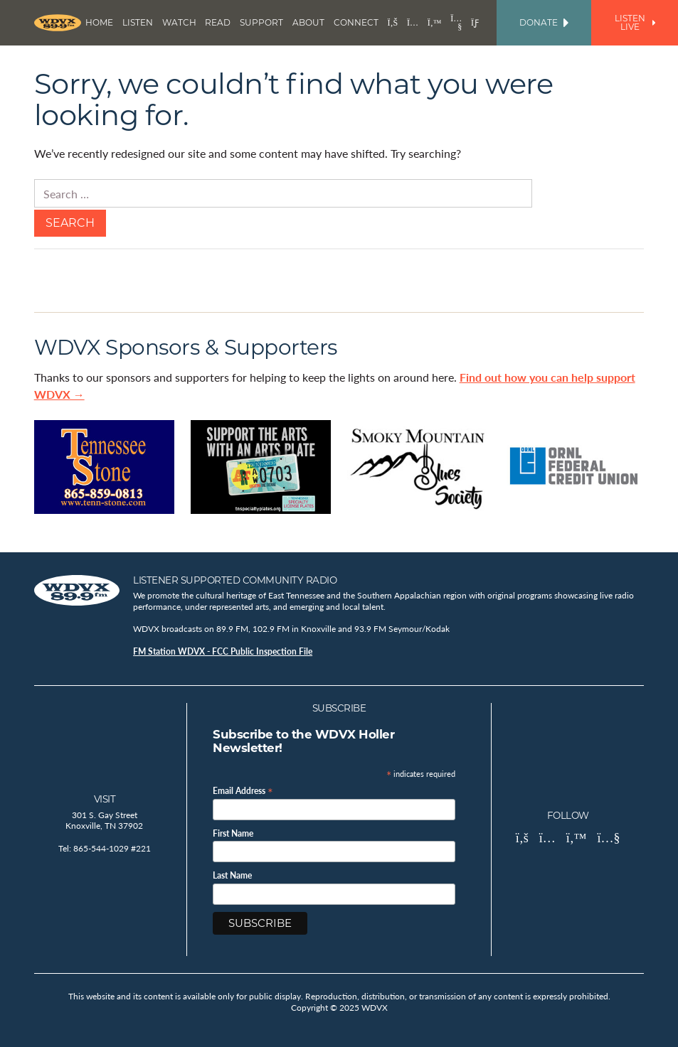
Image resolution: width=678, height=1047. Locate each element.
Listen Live (635, 22)
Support (261, 22)
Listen (137, 22)
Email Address (243, 790)
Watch (179, 22)
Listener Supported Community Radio (235, 580)
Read (218, 22)
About (308, 22)
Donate (543, 22)
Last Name (232, 875)
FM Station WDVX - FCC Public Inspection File (222, 651)
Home (99, 22)
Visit (105, 799)
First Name (233, 833)
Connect (356, 22)
